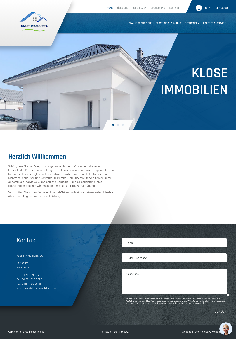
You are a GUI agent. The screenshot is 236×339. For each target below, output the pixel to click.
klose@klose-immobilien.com (39, 288)
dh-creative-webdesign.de (213, 331)
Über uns (122, 8)
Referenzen (139, 8)
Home (110, 8)
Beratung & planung (168, 23)
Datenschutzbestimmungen (155, 303)
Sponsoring (158, 8)
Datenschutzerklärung (148, 298)
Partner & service (214, 23)
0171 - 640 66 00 (216, 8)
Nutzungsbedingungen (183, 303)
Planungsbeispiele (140, 23)
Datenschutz (121, 331)
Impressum (105, 331)
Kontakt (174, 8)
